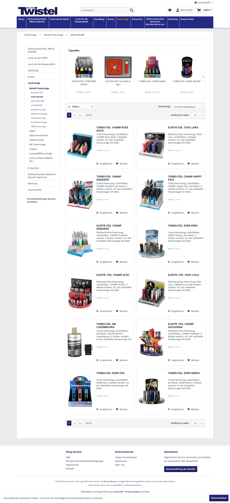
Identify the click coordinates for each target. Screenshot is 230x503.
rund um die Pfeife (38, 57)
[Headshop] (99, 22)
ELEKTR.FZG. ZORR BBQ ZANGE (84, 83)
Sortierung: (164, 106)
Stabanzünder (36, 139)
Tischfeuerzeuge (38, 118)
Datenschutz (72, 464)
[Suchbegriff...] (107, 10)
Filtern (74, 106)
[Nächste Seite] (74, 115)
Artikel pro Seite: (180, 115)
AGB (68, 457)
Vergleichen (104, 163)
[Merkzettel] (169, 10)
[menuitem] (107, 10)
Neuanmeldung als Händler (180, 469)
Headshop (33, 70)
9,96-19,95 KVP (37, 101)
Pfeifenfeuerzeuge (39, 113)
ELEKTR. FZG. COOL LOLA (183, 275)
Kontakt (70, 468)
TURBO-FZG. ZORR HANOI (152, 81)
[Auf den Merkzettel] (122, 164)
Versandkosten (110, 481)
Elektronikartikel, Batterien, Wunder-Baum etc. (42, 176)
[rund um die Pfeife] (59, 22)
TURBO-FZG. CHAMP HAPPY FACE (185, 178)
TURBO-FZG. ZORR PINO (183, 225)
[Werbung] (173, 22)
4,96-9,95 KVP (37, 97)
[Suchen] (131, 10)
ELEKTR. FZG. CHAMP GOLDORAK (181, 325)
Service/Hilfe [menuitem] (203, 2)
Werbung (32, 183)
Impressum (121, 461)
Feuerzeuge (34, 82)
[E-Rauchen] (137, 22)
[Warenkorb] (204, 10)
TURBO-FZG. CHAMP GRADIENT (108, 178)
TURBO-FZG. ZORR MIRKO (184, 373)
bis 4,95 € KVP (37, 92)
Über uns (120, 464)
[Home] (21, 22)
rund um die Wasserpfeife (41, 64)
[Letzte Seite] (80, 115)
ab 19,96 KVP (36, 105)
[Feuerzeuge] (123, 22)
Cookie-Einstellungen (126, 457)
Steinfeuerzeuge (38, 109)
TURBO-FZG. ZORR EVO (110, 373)
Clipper (33, 148)
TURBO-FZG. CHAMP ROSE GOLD (112, 129)
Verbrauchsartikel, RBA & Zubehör (41, 50)
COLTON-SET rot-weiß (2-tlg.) (118, 83)
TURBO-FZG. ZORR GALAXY (187, 81)
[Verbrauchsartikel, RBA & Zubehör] (37, 22)
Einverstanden (219, 497)
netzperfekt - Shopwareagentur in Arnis (131, 491)
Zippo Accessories (38, 135)
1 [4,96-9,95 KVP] (69, 115)
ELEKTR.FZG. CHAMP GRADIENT (108, 227)
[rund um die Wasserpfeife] (81, 22)
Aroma (31, 76)
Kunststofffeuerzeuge (40, 153)
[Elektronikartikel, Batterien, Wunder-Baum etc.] (155, 22)
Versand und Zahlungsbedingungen (85, 461)
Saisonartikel (34, 189)
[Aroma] (110, 22)
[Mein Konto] (184, 10)
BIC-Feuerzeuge (37, 144)
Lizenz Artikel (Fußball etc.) (40, 159)
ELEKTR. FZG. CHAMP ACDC (112, 275)
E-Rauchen (33, 168)
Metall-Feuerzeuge (39, 88)
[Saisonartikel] (187, 22)
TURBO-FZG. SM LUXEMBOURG (106, 325)
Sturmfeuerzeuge (39, 122)
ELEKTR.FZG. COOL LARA (183, 127)
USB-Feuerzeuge (38, 126)
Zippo (32, 130)
